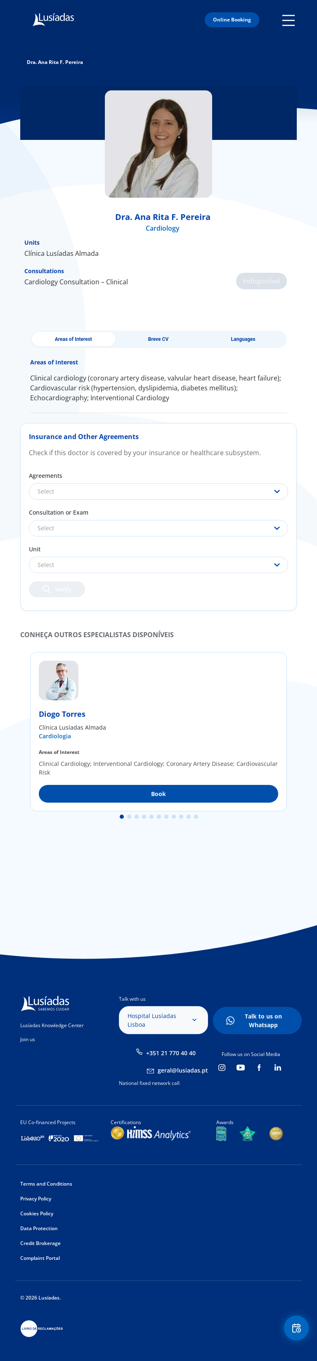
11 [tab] (196, 817)
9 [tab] (181, 817)
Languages (243, 339)
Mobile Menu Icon (289, 20)
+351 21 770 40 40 (171, 1053)
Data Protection (39, 1228)
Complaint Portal (40, 1258)
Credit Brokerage (40, 1243)
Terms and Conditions (46, 1183)
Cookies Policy (36, 1213)
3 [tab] (137, 817)
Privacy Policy (35, 1198)
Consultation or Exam (58, 512)
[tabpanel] (158, 731)
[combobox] (158, 491)
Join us (27, 1039)
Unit (34, 549)
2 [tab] (129, 817)
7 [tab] (166, 817)
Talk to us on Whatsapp (263, 1020)
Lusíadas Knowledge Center (52, 1025)
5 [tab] (151, 817)
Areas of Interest (73, 339)
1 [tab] (122, 817)
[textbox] (158, 491)
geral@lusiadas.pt (183, 1070)
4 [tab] (144, 817)
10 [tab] (189, 817)
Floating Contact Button (296, 1328)
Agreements (45, 476)
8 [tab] (174, 817)
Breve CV (158, 339)
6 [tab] (159, 817)
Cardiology (163, 228)
